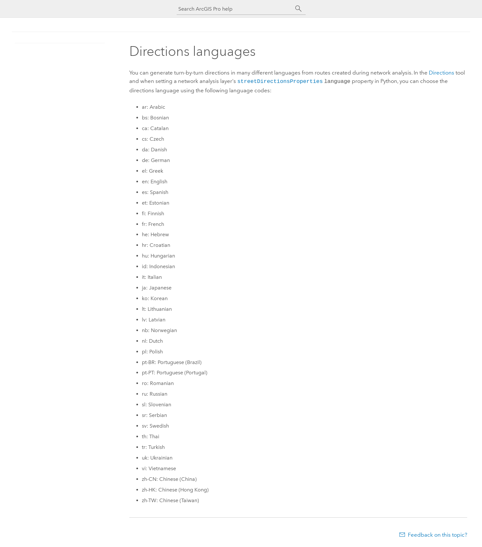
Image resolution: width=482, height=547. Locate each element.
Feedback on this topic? (437, 534)
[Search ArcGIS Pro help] (235, 9)
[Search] (298, 8)
